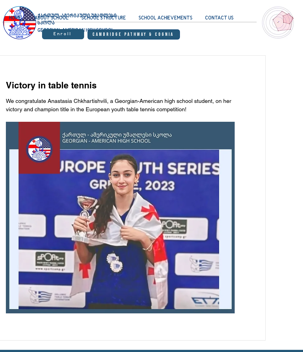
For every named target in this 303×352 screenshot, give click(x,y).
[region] (277, 28)
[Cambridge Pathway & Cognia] (133, 34)
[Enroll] (63, 34)
